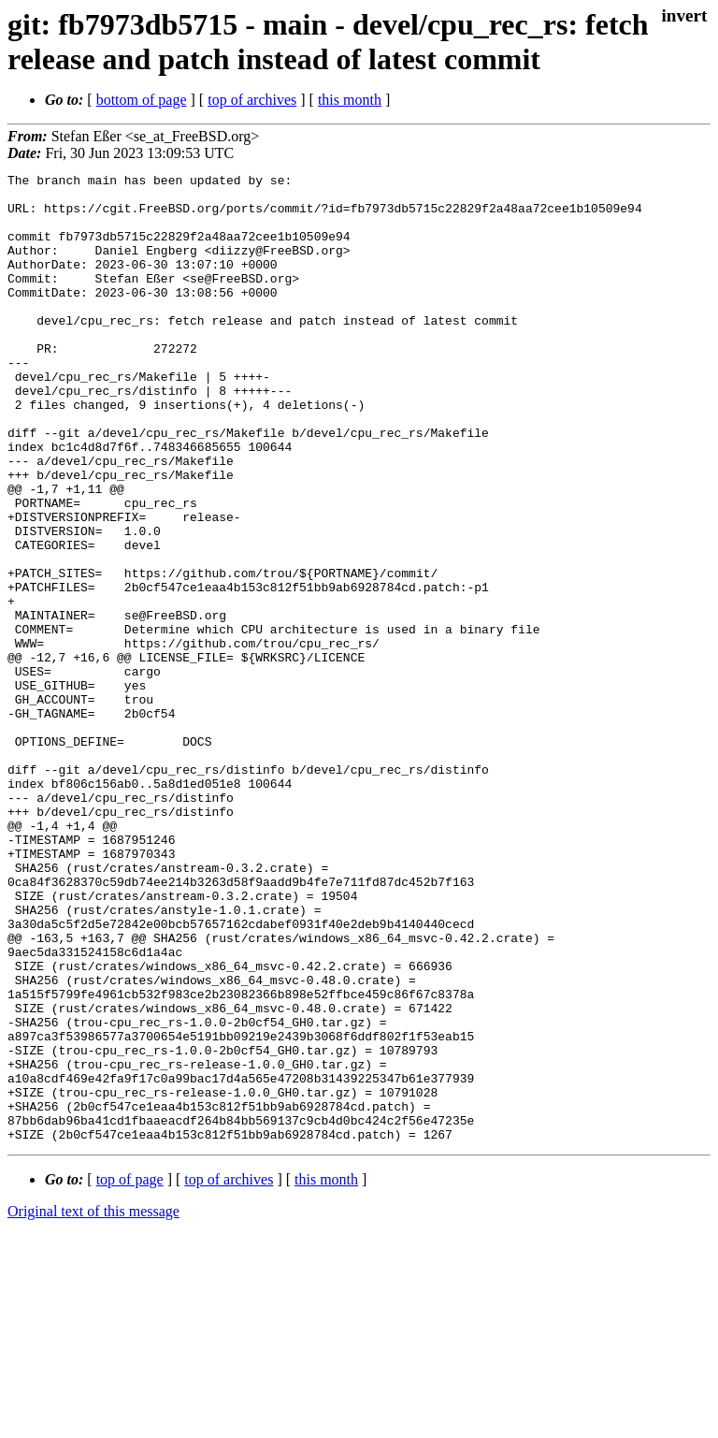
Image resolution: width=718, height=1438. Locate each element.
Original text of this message (93, 1405)
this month (349, 100)
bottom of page (141, 100)
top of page (130, 1373)
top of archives (252, 100)
